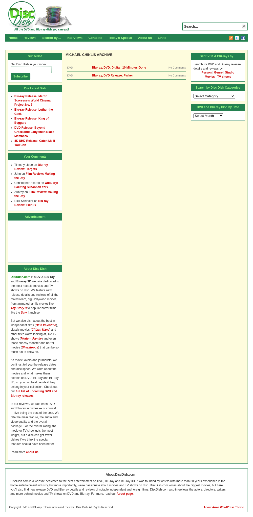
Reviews (29, 38)
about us (32, 452)
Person (207, 72)
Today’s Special (120, 38)
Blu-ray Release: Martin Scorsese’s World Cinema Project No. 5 (32, 100)
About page (125, 493)
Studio (229, 72)
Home (13, 38)
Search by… (51, 38)
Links (162, 38)
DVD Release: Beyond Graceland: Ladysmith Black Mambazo (34, 132)
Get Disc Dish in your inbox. (29, 64)
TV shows (224, 76)
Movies (210, 76)
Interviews (75, 38)
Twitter (237, 38)
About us (145, 38)
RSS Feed (231, 38)
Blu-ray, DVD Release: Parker (112, 75)
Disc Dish (126, 16)
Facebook (243, 38)
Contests (95, 38)
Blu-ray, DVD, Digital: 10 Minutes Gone (119, 67)
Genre (218, 72)
